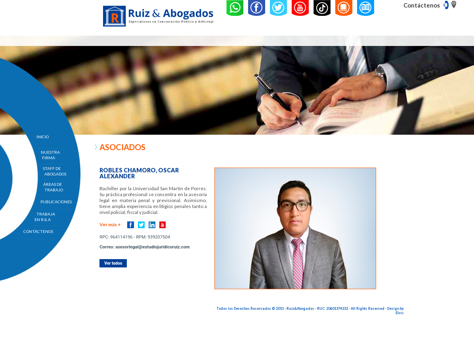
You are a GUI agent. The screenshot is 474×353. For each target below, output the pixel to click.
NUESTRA (50, 155)
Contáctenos (421, 5)
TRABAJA (45, 217)
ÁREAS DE (53, 187)
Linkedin (152, 224)
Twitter (141, 224)
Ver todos (113, 263)
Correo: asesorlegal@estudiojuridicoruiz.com (144, 247)
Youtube (162, 224)
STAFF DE (55, 171)
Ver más (110, 224)
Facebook (130, 224)
